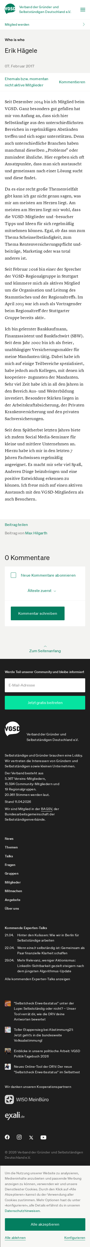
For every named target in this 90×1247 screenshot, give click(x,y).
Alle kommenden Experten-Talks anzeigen (37, 979)
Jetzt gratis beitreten (45, 702)
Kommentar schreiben (37, 613)
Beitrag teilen (16, 524)
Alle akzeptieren (45, 1224)
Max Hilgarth (36, 533)
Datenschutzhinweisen (22, 1211)
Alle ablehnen (15, 1237)
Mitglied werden (17, 24)
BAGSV (46, 809)
